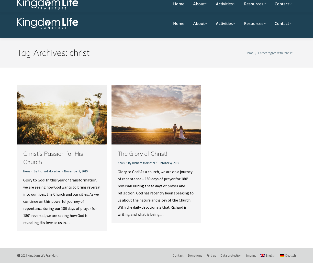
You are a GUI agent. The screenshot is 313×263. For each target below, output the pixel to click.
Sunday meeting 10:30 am (40, 4)
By (47, 171)
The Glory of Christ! (142, 153)
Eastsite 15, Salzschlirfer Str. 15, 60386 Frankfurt (108, 4)
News (26, 171)
